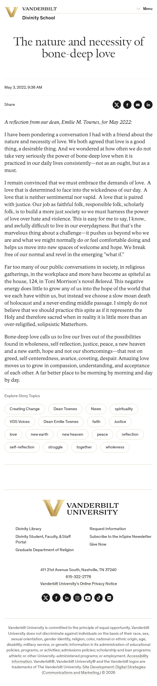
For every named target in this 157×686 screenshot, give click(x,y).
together (84, 447)
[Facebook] (127, 105)
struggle (55, 447)
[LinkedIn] (148, 105)
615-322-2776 (78, 577)
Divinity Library (28, 529)
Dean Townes (65, 409)
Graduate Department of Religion (45, 550)
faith (96, 422)
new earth (39, 435)
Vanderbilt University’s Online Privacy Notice (78, 584)
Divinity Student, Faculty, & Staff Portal (43, 539)
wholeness (115, 447)
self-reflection (22, 447)
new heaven (72, 435)
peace (102, 435)
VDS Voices (20, 422)
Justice (120, 422)
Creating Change (25, 409)
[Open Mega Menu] (144, 9)
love (13, 435)
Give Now (98, 545)
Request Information (108, 529)
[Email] (138, 105)
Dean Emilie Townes (61, 422)
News (96, 409)
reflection (130, 435)
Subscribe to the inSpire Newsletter (120, 537)
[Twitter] (117, 105)
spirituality (124, 409)
